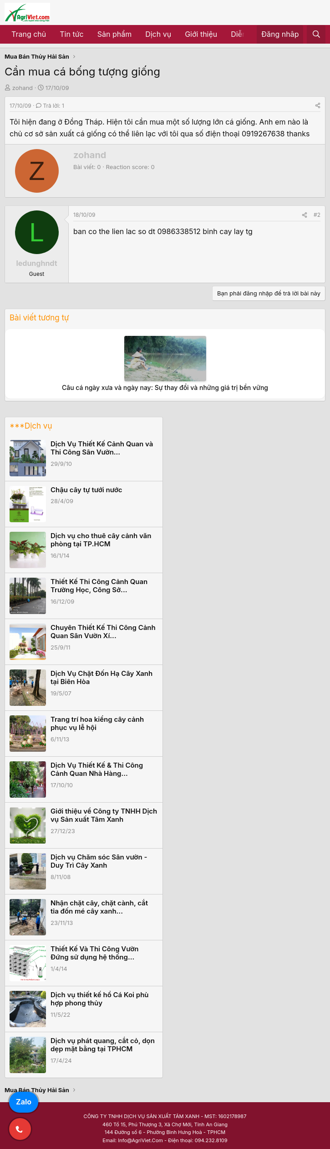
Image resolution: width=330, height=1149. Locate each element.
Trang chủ (28, 34)
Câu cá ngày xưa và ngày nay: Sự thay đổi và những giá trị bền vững (165, 387)
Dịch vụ (158, 34)
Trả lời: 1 (50, 105)
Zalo (23, 1101)
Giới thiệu (201, 34)
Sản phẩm (114, 34)
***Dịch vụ (31, 425)
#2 (317, 214)
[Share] (318, 105)
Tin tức (71, 34)
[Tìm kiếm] (316, 34)
